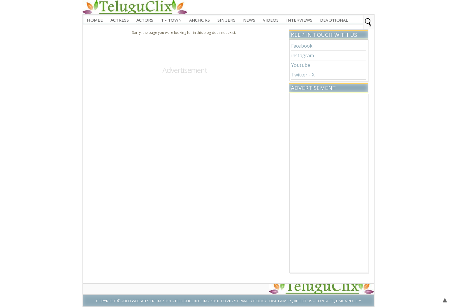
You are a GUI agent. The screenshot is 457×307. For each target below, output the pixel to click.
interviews (299, 20)
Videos (271, 20)
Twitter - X (302, 74)
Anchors (199, 20)
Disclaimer (280, 300)
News (249, 20)
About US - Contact (313, 300)
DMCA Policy (348, 300)
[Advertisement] (328, 182)
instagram (302, 55)
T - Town (171, 20)
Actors (144, 20)
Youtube (300, 65)
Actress (119, 20)
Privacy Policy (252, 300)
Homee (95, 20)
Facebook (301, 46)
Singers (226, 20)
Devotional (334, 20)
